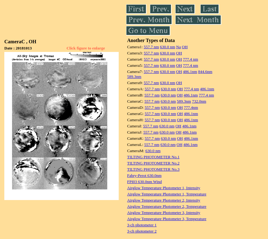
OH (185, 47)
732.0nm (199, 101)
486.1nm (190, 71)
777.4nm (191, 107)
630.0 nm (167, 47)
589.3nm (134, 76)
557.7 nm (151, 47)
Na (178, 47)
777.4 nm (190, 59)
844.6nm (205, 71)
